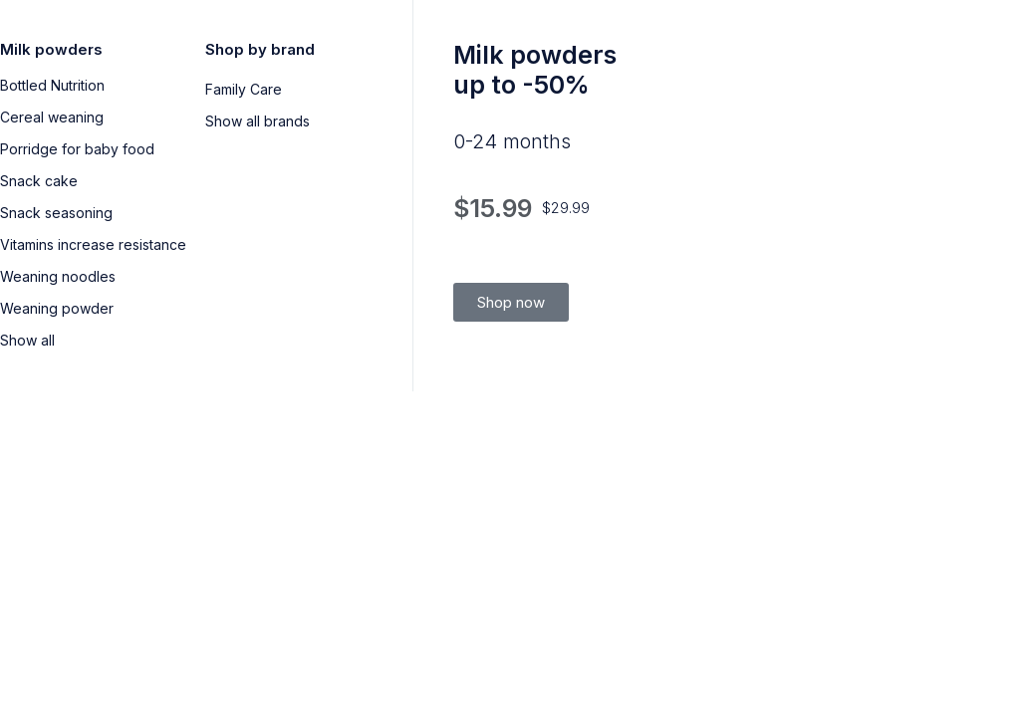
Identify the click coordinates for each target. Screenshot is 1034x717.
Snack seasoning (56, 212)
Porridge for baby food (77, 148)
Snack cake (39, 180)
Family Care (243, 89)
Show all (27, 340)
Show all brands (257, 121)
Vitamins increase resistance (93, 244)
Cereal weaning (52, 117)
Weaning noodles (58, 276)
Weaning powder (57, 308)
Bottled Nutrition (52, 85)
